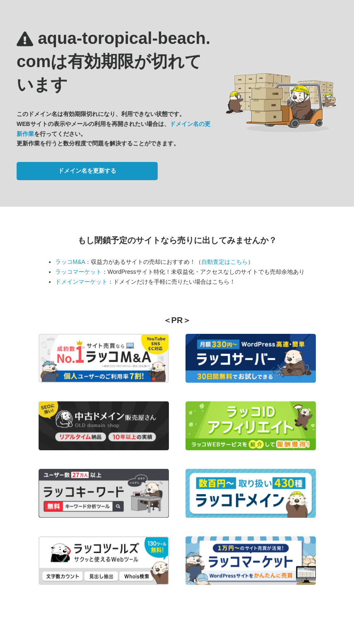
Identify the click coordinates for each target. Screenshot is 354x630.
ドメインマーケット (81, 281)
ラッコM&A (70, 261)
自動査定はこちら (224, 261)
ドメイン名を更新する (87, 170)
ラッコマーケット (78, 271)
